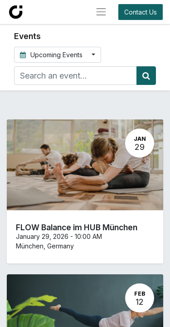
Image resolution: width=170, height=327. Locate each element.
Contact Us (140, 12)
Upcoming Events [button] (52, 55)
